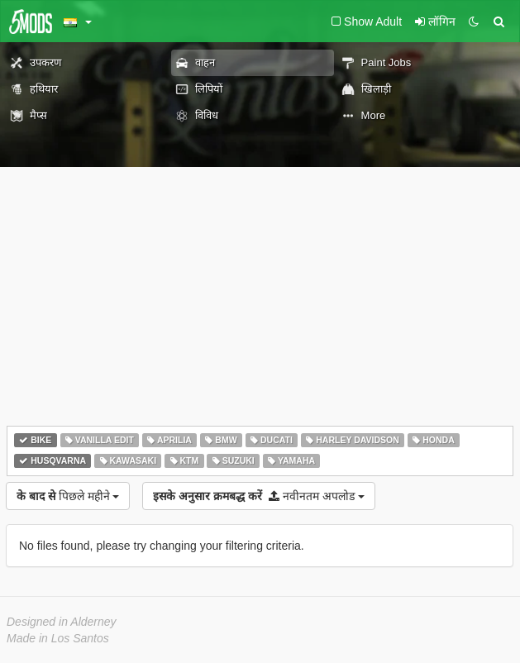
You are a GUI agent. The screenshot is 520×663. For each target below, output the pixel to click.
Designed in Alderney (62, 621)
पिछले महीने (68, 496)
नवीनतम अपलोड (258, 496)
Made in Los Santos (58, 638)
